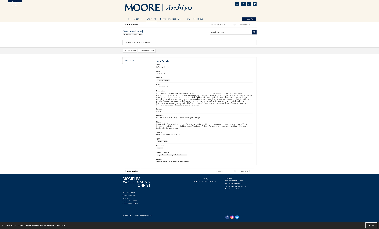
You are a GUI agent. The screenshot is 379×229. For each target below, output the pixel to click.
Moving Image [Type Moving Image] (162, 141)
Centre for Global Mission (233, 183)
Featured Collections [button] (171, 19)
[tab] (137, 61)
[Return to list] (132, 24)
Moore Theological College (200, 179)
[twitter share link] (237, 217)
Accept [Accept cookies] (371, 225)
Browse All (151, 19)
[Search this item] (231, 32)
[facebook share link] (227, 217)
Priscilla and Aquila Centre (234, 189)
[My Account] (248, 4)
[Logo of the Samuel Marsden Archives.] (159, 7)
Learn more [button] (60, 225)
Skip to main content (14, 1)
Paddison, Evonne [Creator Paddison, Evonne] (163, 80)
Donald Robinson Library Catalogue (204, 182)
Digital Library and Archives (133, 34)
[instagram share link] (232, 217)
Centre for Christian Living (234, 181)
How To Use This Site (195, 19)
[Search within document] (254, 32)
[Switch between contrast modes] (254, 4)
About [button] (139, 19)
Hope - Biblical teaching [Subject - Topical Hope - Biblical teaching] (165, 155)
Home (128, 19)
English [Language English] (159, 148)
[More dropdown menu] (249, 19)
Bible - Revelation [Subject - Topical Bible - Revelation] (181, 155)
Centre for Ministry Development (236, 186)
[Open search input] (237, 4)
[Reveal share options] (243, 4)
